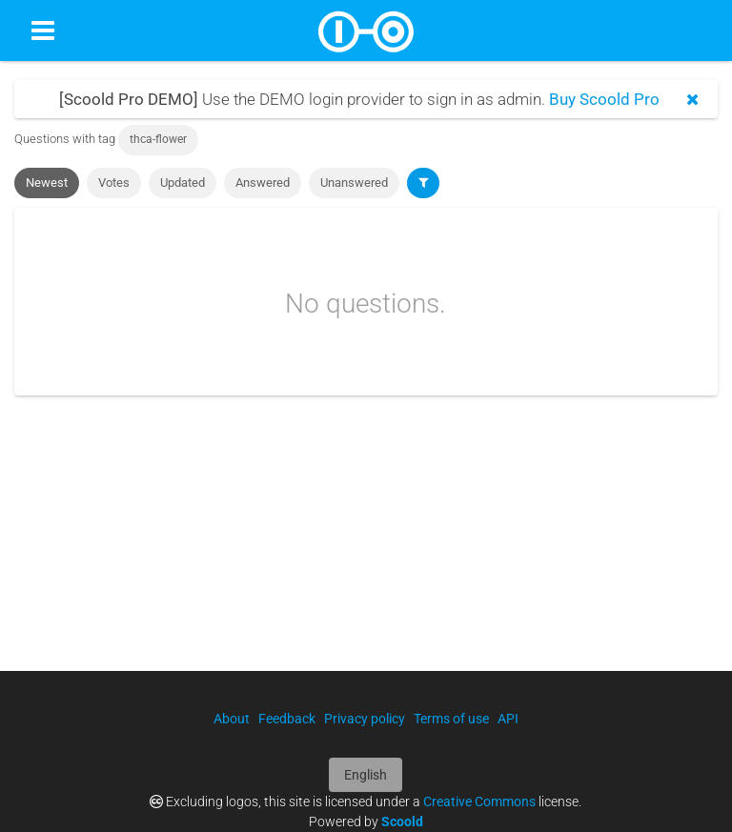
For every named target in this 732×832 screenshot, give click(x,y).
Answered (262, 182)
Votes (114, 182)
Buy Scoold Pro (604, 99)
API (508, 718)
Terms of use (451, 718)
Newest (47, 182)
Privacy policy (364, 718)
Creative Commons (479, 801)
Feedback (286, 718)
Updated (182, 182)
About (232, 718)
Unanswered (354, 182)
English (365, 774)
